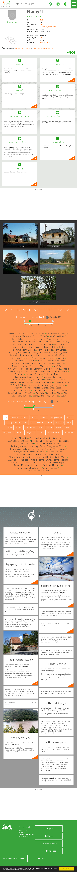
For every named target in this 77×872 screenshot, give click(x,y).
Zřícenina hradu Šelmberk (47, 443)
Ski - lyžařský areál (57, 417)
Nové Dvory (59, 366)
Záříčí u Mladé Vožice (21, 396)
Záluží (66, 393)
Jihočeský (43, 20)
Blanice (65, 333)
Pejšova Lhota (23, 371)
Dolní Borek (16, 344)
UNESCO (44, 417)
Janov (19, 352)
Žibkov (63, 396)
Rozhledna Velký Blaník (38, 470)
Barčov (26, 333)
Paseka (66, 368)
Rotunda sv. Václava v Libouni (24, 462)
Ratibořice (56, 377)
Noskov (25, 366)
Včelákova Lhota (15, 390)
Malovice (13, 360)
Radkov (38, 377)
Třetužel (36, 387)
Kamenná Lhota (27, 355)
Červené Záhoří (45, 339)
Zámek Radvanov (26, 443)
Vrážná (46, 390)
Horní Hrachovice (45, 349)
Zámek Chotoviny (20, 438)
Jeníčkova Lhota (44, 352)
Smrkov (36, 382)
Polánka (38, 374)
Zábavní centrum (54, 432)
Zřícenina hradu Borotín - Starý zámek (46, 438)
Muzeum (41, 432)
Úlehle (40, 48)
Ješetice (56, 352)
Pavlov (12, 371)
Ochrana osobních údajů (13, 858)
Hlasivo (46, 347)
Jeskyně (58, 427)
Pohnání (29, 374)
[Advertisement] (38, 205)
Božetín (44, 336)
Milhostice (31, 360)
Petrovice (35, 371)
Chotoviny (48, 341)
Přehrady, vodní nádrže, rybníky (16, 422)
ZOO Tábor (13, 459)
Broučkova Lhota (56, 336)
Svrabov (62, 385)
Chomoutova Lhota (33, 341)
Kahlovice (14, 355)
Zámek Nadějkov (61, 459)
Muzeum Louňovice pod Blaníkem (46, 465)
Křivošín (62, 355)
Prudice (34, 48)
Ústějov (59, 387)
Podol (57, 371)
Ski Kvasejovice (59, 462)
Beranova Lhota (53, 333)
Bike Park (20, 432)
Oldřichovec (49, 368)
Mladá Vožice (60, 360)
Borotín (36, 336)
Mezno (22, 360)
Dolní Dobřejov (29, 344)
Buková (13, 339)
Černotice (32, 339)
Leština (33, 358)
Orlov (58, 368)
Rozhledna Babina (37, 451)
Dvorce (15, 347)
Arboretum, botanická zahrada (42, 422)
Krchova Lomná (50, 355)
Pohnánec (19, 374)
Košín (38, 355)
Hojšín (61, 347)
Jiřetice (64, 352)
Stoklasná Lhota (61, 382)
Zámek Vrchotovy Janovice (30, 468)
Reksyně (30, 379)
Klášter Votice (61, 457)
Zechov (36, 396)
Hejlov (29, 347)
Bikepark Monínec (55, 451)
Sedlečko (12, 382)
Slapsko (21, 382)
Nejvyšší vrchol (8, 432)
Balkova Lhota (14, 333)
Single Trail (31, 432)
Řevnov (48, 379)
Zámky (10, 427)
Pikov (43, 371)
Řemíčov (40, 379)
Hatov (22, 347)
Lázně (67, 427)
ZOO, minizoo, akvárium (18, 417)
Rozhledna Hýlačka (28, 459)
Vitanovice (36, 390)
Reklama (49, 836)
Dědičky (23, 48)
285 (41, 38)
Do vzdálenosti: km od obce (30, 317)
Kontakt (41, 858)
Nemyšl (35, 11)
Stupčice (25, 385)
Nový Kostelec (26, 368)
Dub (56, 344)
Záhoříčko (49, 48)
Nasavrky (60, 363)
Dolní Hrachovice (45, 344)
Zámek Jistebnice (20, 451)
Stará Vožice (47, 382)
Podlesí (50, 371)
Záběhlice (63, 390)
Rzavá (62, 379)
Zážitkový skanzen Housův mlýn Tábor (28, 446)
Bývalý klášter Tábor (56, 446)
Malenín (61, 358)
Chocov (20, 341)
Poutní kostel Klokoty (19, 449)
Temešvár (26, 387)
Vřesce (54, 390)
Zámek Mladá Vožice (59, 440)
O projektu (49, 828)
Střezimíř (15, 385)
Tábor (42, 24)
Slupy (29, 382)
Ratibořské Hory (18, 379)
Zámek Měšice (59, 449)
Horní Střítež (60, 349)
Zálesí (59, 393)
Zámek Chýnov (45, 459)
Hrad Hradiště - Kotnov (41, 449)
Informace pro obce (48, 843)
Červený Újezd (59, 339)
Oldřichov (38, 368)
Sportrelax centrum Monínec (47, 454)
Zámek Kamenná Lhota (19, 440)
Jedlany (32, 352)
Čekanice (22, 339)
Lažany (25, 358)
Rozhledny (60, 422)
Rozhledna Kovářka (39, 440)
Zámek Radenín (50, 468)
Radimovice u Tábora (23, 377)
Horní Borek (15, 349)
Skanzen (70, 417)
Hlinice (54, 347)
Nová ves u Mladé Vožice (41, 366)
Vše (5, 417)
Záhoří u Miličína (15, 393)
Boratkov (27, 336)
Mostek (34, 363)
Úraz (43, 48)
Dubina (63, 344)
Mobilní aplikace (49, 851)
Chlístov (11, 341)
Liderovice (51, 358)
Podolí (65, 371)
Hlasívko (37, 347)
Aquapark (33, 417)
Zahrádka (50, 393)
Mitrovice (49, 360)
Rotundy (49, 427)
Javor (25, 352)
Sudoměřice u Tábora (47, 385)
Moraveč (16, 363)
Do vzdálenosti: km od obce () (28, 401)
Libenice (41, 358)
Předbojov (48, 374)
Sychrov (17, 387)
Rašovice (47, 377)
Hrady (69, 422)
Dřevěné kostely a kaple (34, 427)
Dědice (17, 48)
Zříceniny (19, 427)
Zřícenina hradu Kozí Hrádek (40, 457)
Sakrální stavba (69, 432)
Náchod (50, 363)
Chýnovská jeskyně (17, 457)
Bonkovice (17, 336)
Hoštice (28, 48)
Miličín (40, 360)
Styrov (33, 385)
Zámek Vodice (45, 462)
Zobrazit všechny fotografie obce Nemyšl (38, 302)
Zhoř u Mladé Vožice (50, 396)
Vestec (28, 390)
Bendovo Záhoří (37, 333)
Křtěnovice (15, 358)
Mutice (42, 363)
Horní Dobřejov (29, 349)
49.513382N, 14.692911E (48, 27)
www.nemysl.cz (45, 42)
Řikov (55, 379)
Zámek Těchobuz (22, 465)
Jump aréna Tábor (24, 454)
